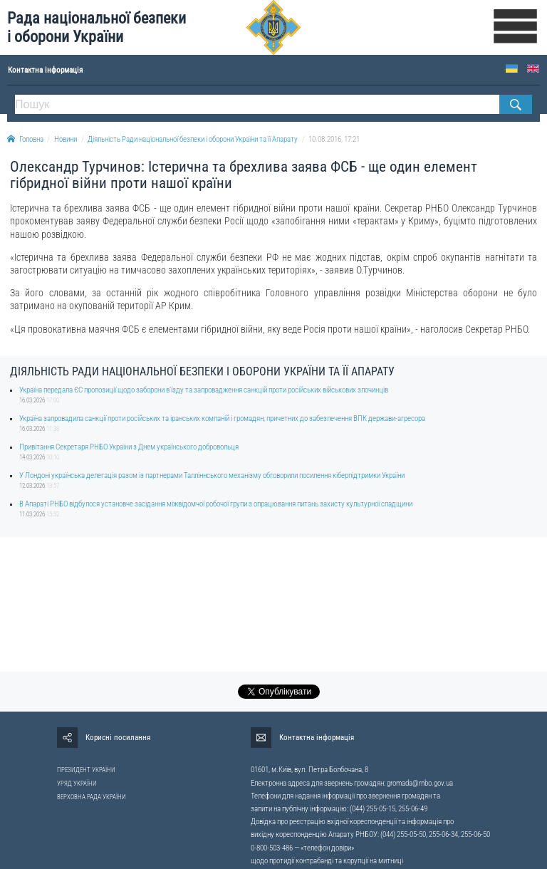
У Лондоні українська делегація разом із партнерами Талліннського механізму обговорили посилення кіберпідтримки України (212, 475)
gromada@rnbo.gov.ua (420, 783)
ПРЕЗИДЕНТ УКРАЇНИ (86, 770)
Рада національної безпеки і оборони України (96, 27)
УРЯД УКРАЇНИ (77, 783)
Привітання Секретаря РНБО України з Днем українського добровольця (129, 447)
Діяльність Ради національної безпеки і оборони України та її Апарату (193, 139)
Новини (65, 139)
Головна (25, 139)
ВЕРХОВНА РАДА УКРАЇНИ (91, 797)
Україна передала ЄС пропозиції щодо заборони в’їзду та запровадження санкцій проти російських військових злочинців (203, 390)
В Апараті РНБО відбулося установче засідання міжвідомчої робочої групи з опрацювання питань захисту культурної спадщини (215, 504)
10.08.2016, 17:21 (334, 139)
